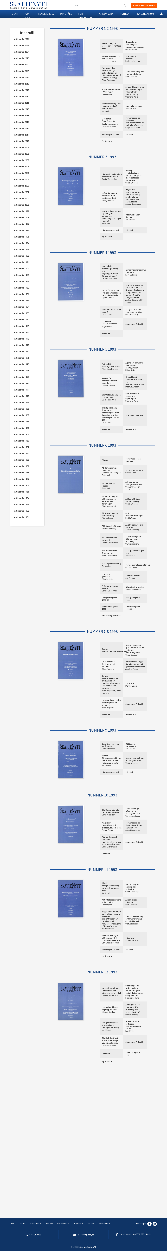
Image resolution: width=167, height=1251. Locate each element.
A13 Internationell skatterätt (110, 538)
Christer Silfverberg (110, 995)
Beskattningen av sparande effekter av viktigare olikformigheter (134, 649)
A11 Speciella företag (111, 526)
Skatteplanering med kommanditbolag (134, 72)
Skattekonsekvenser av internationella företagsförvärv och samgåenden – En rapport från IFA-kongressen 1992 (134, 291)
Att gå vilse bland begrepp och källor (133, 310)
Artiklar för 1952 (21, 511)
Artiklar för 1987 (21, 288)
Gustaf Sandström (109, 179)
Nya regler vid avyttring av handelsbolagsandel (134, 44)
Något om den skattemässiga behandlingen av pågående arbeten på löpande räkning (111, 73)
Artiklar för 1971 (21, 390)
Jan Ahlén (106, 111)
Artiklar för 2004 (21, 179)
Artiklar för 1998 (21, 217)
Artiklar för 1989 (21, 275)
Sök (125, 5)
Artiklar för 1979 (21, 339)
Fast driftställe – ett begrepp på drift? (110, 1008)
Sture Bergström (108, 121)
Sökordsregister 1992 (111, 615)
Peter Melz (106, 223)
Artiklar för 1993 (21, 249)
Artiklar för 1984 (21, 307)
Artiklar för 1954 (21, 498)
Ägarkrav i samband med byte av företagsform (134, 365)
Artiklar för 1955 (21, 492)
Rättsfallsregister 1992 (110, 607)
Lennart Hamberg (109, 61)
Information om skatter (132, 215)
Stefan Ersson (107, 830)
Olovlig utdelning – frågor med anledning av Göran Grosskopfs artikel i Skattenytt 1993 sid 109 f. (110, 413)
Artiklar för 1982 (21, 319)
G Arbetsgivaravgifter (134, 587)
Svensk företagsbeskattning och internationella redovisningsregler (111, 759)
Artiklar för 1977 (21, 351)
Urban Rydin (130, 370)
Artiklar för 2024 (21, 52)
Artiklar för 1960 (21, 460)
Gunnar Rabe (130, 473)
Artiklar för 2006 (21, 166)
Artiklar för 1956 (21, 485)
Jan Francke (130, 749)
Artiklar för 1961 (21, 453)
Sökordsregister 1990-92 (132, 607)
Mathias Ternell (108, 929)
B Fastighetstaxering (111, 563)
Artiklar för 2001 (21, 198)
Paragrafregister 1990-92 (109, 598)
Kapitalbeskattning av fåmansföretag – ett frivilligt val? (134, 918)
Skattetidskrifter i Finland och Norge (110, 1039)
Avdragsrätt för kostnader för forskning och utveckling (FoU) (132, 1008)
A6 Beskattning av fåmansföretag (133, 500)
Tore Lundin (130, 556)
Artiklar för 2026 (21, 39)
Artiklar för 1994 (21, 243)
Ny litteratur (107, 141)
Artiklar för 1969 (21, 402)
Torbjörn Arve (130, 109)
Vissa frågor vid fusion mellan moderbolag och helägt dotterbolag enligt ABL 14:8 (134, 990)
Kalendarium (145, 13)
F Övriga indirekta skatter (110, 587)
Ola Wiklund (107, 94)
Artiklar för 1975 (21, 364)
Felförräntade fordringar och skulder (108, 664)
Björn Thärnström (109, 400)
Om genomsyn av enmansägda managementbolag (110, 1025)
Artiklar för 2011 (21, 135)
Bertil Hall (106, 893)
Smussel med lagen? (134, 106)
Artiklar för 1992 (21, 256)
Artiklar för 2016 (21, 103)
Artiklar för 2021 (21, 71)
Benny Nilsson (108, 201)
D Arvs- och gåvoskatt (107, 575)
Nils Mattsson (131, 49)
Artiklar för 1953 (21, 504)
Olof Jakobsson (131, 924)
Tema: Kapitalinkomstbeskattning (114, 650)
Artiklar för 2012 (21, 128)
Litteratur (106, 118)
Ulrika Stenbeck (108, 749)
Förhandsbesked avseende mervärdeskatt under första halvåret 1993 (111, 841)
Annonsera (106, 13)
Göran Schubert (131, 655)
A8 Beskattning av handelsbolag (110, 514)
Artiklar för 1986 (21, 294)
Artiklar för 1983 (21, 313)
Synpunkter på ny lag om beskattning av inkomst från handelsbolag (134, 91)
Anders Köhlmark (132, 300)
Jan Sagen (106, 1030)
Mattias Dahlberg (109, 1012)
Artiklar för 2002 (21, 192)
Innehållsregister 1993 (132, 1053)
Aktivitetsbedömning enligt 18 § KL (111, 900)
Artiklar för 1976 (21, 358)
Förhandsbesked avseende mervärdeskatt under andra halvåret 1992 (134, 121)
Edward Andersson (109, 1043)
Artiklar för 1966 (21, 421)
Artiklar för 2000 (21, 205)
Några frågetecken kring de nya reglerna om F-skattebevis (111, 292)
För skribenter (85, 15)
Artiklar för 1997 (21, 224)
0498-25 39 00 (35, 1234)
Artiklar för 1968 (21, 409)
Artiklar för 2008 (21, 154)
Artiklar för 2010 (21, 141)
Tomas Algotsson (132, 816)
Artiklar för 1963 (21, 441)
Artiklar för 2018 (21, 90)
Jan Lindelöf (107, 315)
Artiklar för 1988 (21, 281)
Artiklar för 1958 (21, 472)
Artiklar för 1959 (21, 466)
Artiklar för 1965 (21, 428)
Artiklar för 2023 (21, 58)
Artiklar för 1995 (21, 237)
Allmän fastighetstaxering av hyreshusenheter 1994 (111, 887)
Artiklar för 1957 (21, 479)
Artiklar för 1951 (21, 517)
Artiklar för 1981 (21, 326)
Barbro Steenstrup (109, 591)
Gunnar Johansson (133, 204)
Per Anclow (106, 566)
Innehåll (66, 13)
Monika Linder (131, 567)
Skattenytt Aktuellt (111, 134)
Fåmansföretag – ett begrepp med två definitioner (111, 106)
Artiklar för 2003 (21, 186)
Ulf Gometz (106, 423)
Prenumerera (45, 13)
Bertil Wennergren (109, 815)
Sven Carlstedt (131, 77)
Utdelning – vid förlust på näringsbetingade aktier (133, 1025)
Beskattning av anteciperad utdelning (132, 886)
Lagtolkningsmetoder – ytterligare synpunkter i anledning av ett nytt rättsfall (112, 216)
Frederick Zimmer (109, 127)
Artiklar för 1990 (21, 268)
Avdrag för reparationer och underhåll (109, 380)
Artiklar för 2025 (21, 45)
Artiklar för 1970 (21, 396)
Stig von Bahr (130, 487)
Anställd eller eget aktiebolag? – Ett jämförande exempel (111, 938)
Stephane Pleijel (131, 97)
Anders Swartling (109, 528)
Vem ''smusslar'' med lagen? (111, 310)
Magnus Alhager (132, 387)
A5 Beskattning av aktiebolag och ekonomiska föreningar (110, 500)
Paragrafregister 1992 (132, 598)
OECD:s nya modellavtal (130, 745)
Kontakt (125, 13)
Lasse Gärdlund (108, 386)
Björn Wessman (108, 80)
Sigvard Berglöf (131, 940)
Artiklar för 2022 (21, 64)
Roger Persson (108, 326)
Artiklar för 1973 (21, 377)
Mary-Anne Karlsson (110, 369)
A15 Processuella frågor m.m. (109, 551)
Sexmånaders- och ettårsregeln (110, 745)
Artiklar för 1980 (21, 332)
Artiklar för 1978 (21, 345)
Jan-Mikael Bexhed (109, 278)
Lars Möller (130, 1031)
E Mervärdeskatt (132, 575)
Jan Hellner (130, 220)
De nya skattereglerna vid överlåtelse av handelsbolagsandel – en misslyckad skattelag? (111, 682)
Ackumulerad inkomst (131, 900)
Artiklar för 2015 (21, 109)
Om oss (27, 15)
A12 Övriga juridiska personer (134, 526)
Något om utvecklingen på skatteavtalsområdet (111, 825)
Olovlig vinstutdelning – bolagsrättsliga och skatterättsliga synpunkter (134, 175)
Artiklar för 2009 (21, 147)
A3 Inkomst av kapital (108, 484)
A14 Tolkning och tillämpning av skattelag (133, 539)
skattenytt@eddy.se (85, 1234)
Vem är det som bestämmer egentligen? (132, 396)
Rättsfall (129, 134)
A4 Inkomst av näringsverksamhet (134, 483)
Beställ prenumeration (144, 5)
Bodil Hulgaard (108, 708)
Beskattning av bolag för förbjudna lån (135, 759)
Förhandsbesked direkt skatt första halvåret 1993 (133, 825)
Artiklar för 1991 (21, 262)
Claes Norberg (108, 669)
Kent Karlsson (131, 275)
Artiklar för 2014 (21, 115)
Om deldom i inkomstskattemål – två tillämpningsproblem (134, 381)
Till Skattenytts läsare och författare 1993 (111, 45)
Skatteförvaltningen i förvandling (111, 395)
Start (15, 13)
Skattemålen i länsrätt (131, 57)
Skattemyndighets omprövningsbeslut (111, 811)
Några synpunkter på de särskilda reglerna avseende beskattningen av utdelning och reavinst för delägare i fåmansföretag (111, 918)
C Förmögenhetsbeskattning (137, 563)
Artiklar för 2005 (21, 173)
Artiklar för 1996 (21, 230)
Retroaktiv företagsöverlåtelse (111, 365)
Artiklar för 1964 (21, 434)
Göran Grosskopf (132, 183)
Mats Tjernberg (131, 315)
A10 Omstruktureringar (134, 514)
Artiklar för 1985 (21, 300)
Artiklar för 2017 (21, 96)
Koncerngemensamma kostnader (135, 271)
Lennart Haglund (132, 998)
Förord (105, 460)
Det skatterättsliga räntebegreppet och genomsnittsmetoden (135, 664)
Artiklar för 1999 (21, 211)
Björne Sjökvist (108, 298)
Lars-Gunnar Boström (110, 943)
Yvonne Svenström (133, 590)
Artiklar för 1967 (21, 415)
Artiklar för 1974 (21, 370)
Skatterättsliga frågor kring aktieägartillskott (133, 811)
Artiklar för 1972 (21, 383)
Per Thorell (106, 765)
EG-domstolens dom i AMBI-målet (111, 90)
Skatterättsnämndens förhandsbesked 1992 (112, 175)
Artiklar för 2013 (21, 122)
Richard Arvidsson (109, 324)
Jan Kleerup (130, 578)
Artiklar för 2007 (21, 160)
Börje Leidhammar (132, 61)
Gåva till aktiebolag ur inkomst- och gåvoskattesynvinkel (111, 990)
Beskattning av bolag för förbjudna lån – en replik (111, 702)
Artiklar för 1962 (21, 447)
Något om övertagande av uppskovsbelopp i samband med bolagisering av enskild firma (133, 195)
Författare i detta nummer (133, 459)
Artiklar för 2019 (21, 84)
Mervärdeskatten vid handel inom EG (111, 57)
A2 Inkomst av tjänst (134, 470)
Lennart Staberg (131, 1015)
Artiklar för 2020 (21, 77)
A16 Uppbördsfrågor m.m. (134, 551)
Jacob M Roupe (131, 669)
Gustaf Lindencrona (110, 124)
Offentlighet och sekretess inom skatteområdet (109, 195)
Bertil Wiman (130, 518)
